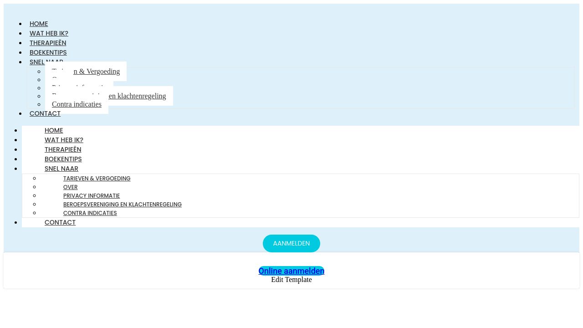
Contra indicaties (77, 104)
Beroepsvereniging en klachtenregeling (109, 96)
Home (54, 130)
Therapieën (63, 149)
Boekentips (63, 159)
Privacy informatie (91, 196)
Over (70, 187)
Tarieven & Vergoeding (86, 71)
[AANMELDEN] (292, 243)
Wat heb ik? (64, 139)
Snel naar (61, 168)
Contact (45, 113)
